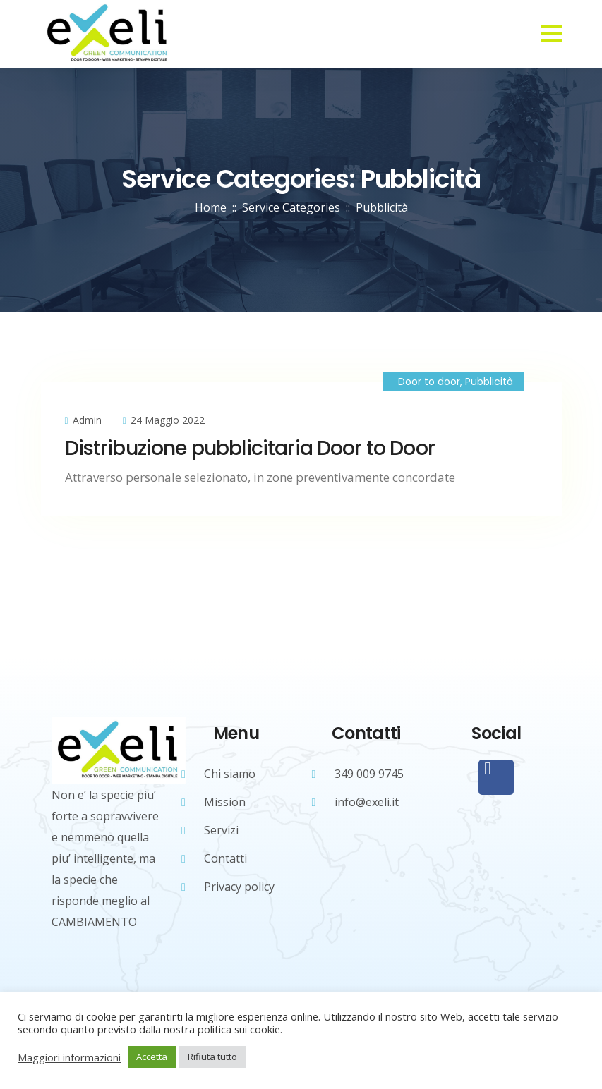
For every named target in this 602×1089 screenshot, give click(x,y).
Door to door (429, 382)
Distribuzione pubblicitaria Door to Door (250, 448)
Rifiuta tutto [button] (212, 1056)
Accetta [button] (151, 1056)
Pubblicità (489, 382)
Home (211, 207)
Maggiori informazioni (69, 1057)
